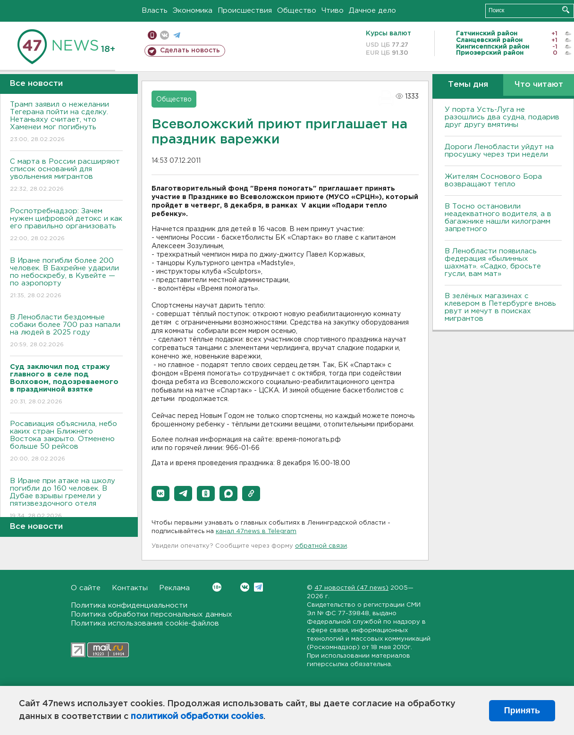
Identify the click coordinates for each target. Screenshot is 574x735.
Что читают (539, 84)
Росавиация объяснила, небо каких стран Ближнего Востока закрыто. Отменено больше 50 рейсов (66, 442)
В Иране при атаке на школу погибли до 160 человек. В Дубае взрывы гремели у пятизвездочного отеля (66, 499)
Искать (565, 9)
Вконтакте (216, 587)
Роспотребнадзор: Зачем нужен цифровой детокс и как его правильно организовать (66, 225)
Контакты (130, 588)
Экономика (192, 11)
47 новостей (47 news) (351, 588)
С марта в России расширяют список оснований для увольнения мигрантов (66, 176)
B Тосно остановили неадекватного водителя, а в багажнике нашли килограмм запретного (498, 217)
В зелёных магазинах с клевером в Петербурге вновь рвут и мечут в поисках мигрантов (500, 307)
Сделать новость (190, 50)
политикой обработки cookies (197, 716)
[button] (160, 493)
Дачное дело (372, 11)
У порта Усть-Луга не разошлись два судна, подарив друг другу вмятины (502, 117)
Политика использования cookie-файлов (145, 623)
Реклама (174, 588)
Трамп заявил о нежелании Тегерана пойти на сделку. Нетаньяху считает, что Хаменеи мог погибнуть (66, 122)
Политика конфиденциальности (129, 605)
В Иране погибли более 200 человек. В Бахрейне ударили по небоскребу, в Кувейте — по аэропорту (66, 279)
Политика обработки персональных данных (151, 614)
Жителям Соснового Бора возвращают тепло (493, 180)
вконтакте (164, 35)
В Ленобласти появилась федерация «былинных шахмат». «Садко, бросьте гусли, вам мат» (493, 262)
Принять (522, 710)
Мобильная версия (152, 35)
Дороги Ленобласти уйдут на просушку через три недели (499, 151)
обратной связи (321, 546)
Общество (296, 11)
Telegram (258, 587)
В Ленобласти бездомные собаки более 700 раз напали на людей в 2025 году (66, 331)
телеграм (176, 35)
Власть (155, 11)
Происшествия (245, 11)
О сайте (86, 588)
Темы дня (468, 84)
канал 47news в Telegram (256, 531)
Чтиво (332, 11)
